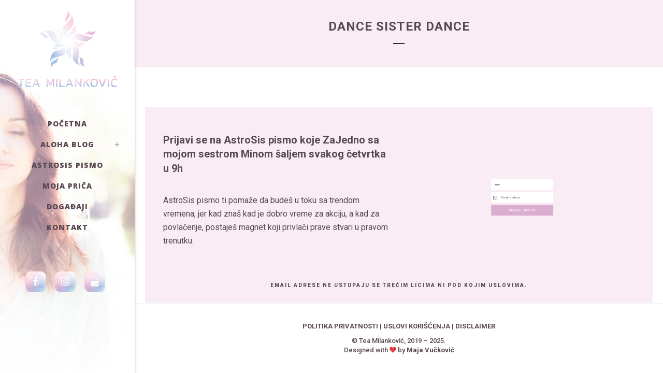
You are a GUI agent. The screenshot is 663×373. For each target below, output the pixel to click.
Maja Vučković (430, 350)
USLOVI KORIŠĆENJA (416, 326)
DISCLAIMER (475, 326)
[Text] (522, 166)
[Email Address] (522, 197)
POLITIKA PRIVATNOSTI (340, 326)
